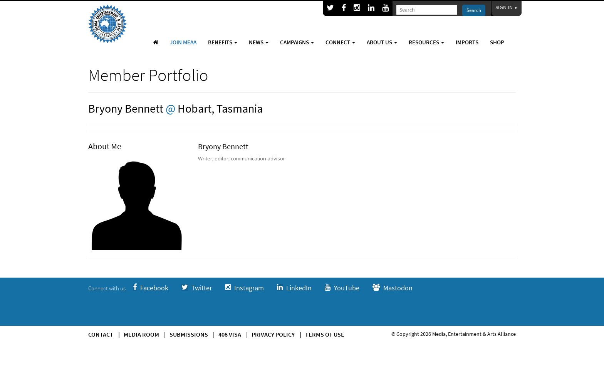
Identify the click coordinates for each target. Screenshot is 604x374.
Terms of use (324, 334)
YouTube (342, 287)
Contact (100, 334)
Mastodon (392, 287)
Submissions (188, 334)
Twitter (196, 287)
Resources (426, 42)
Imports (467, 42)
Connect (340, 42)
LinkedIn (294, 287)
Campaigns (297, 42)
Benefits (222, 42)
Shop (497, 42)
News (258, 42)
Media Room (141, 334)
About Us (382, 42)
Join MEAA (183, 42)
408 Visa (229, 334)
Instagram (244, 287)
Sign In (506, 7)
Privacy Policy (273, 334)
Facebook (150, 287)
